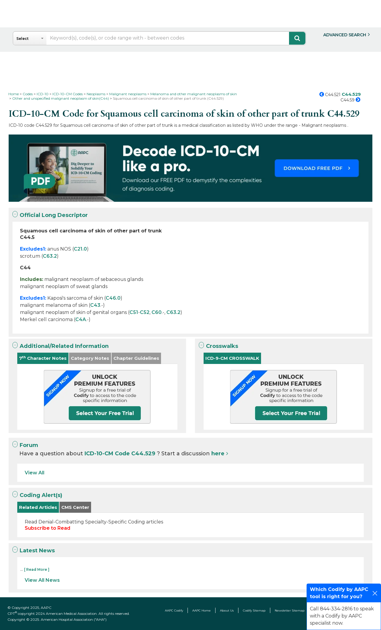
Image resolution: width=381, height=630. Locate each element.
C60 (157, 312)
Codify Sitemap (254, 610)
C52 (144, 312)
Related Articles (38, 507)
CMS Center (75, 507)
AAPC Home (201, 610)
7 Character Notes (43, 358)
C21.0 (80, 249)
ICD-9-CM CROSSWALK (232, 358)
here (217, 453)
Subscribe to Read (47, 528)
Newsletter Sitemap (290, 610)
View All (34, 473)
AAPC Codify (174, 610)
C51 (133, 312)
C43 (95, 305)
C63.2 (50, 256)
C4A (80, 319)
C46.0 (113, 298)
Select (22, 38)
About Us (227, 610)
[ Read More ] (36, 569)
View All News (42, 580)
